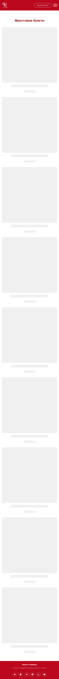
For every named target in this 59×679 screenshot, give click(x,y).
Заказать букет (43, 5)
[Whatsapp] (20, 674)
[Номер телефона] (38, 674)
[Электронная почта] (44, 674)
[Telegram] (26, 674)
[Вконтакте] (14, 674)
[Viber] (32, 674)
